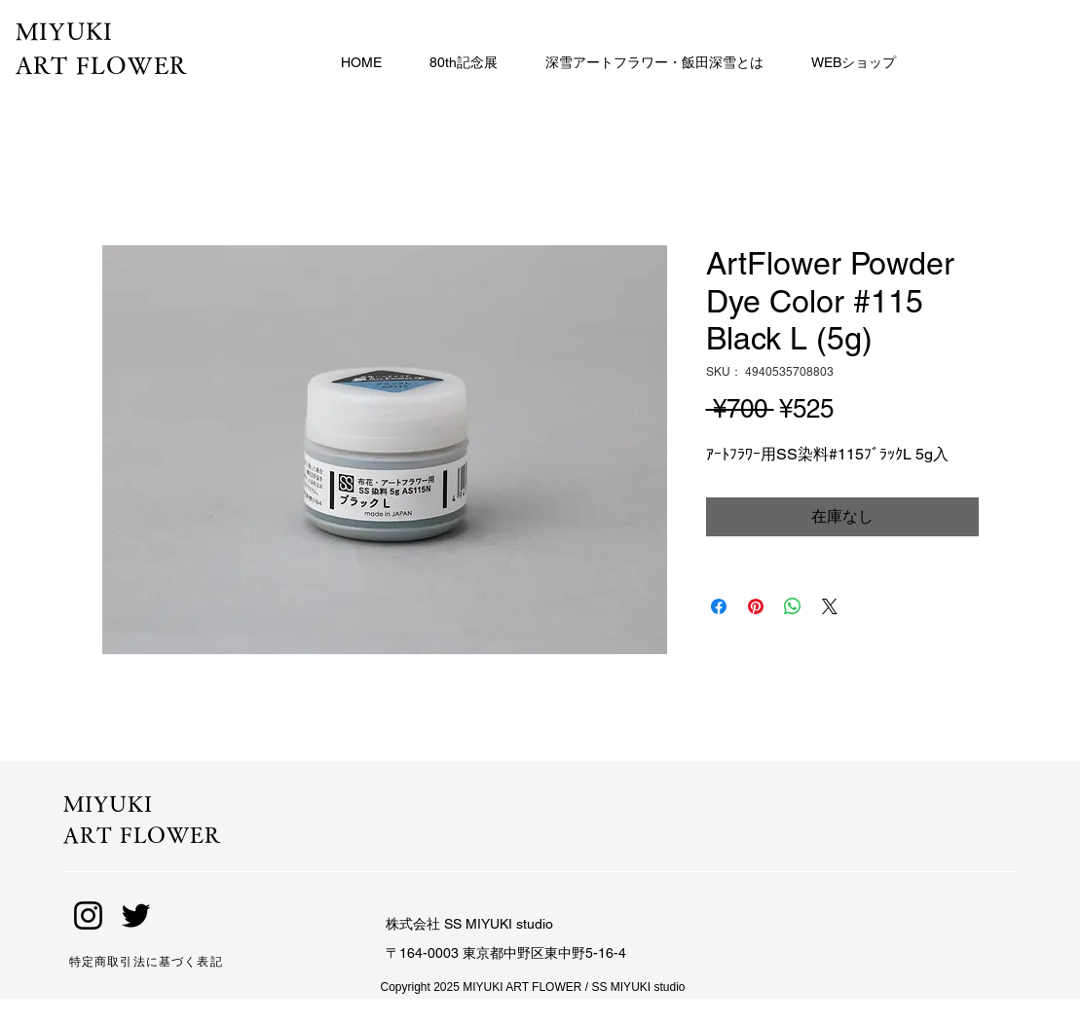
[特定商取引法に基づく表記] (177, 961)
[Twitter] (136, 915)
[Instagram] (88, 915)
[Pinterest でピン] (755, 606)
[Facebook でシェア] (718, 606)
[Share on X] (829, 606)
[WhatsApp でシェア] (792, 606)
